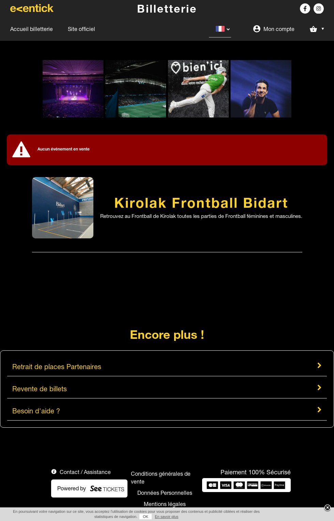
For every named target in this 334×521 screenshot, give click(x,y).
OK (145, 517)
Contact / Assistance (85, 472)
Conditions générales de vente (161, 477)
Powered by (71, 488)
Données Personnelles (164, 492)
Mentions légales (165, 504)
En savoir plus (166, 517)
